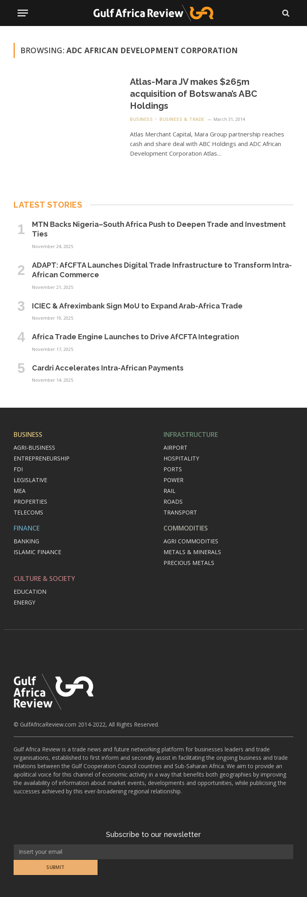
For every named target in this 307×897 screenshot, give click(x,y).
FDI (18, 469)
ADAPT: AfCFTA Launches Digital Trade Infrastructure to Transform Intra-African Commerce (162, 270)
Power (173, 480)
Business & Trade (182, 119)
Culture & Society (44, 578)
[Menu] (23, 13)
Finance (27, 528)
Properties (30, 501)
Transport (180, 512)
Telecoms (28, 512)
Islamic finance (37, 552)
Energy (24, 602)
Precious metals (188, 563)
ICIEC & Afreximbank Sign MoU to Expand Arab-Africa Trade (137, 306)
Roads (173, 501)
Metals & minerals (192, 552)
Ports (172, 469)
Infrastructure (190, 434)
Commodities (185, 528)
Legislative (30, 480)
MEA (20, 491)
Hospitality (181, 458)
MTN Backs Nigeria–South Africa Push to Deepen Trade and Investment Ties (159, 229)
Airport (175, 447)
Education (30, 591)
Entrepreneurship (42, 458)
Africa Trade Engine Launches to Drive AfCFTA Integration (135, 336)
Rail (169, 491)
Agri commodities (190, 541)
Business (141, 119)
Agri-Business (34, 447)
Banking (26, 541)
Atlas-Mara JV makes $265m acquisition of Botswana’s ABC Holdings (193, 93)
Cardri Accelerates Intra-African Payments (107, 368)
